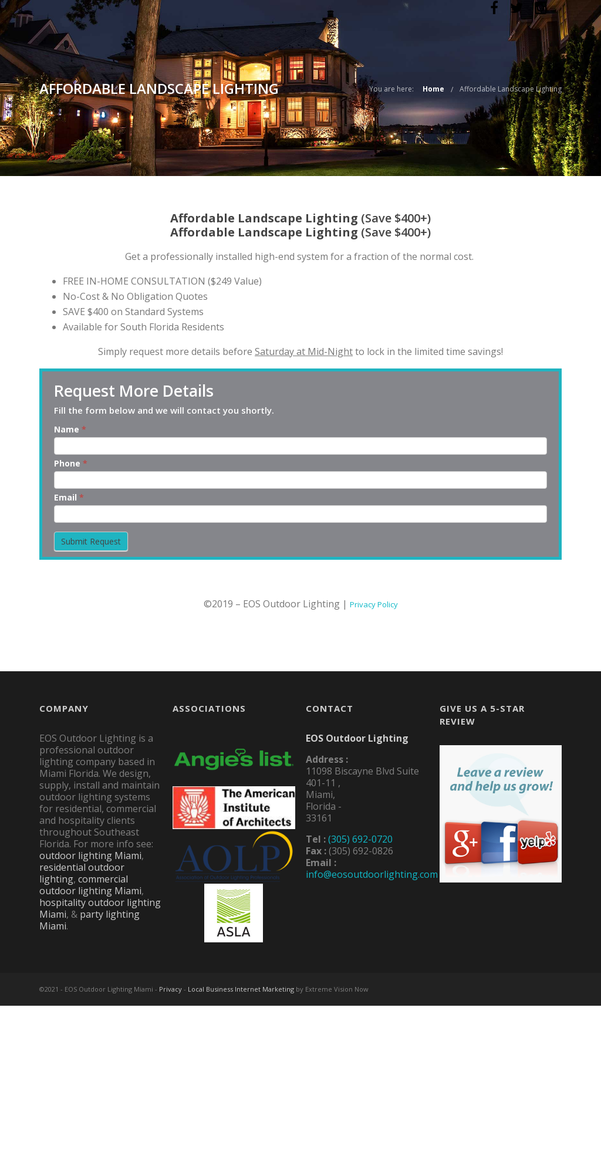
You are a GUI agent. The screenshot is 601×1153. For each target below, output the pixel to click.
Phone (70, 463)
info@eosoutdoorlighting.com (372, 874)
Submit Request (91, 541)
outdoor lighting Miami (90, 855)
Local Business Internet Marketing (241, 989)
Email (69, 497)
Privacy (170, 989)
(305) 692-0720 (360, 839)
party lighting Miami (89, 920)
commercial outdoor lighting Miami (90, 885)
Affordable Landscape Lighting (511, 89)
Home (433, 89)
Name (70, 429)
